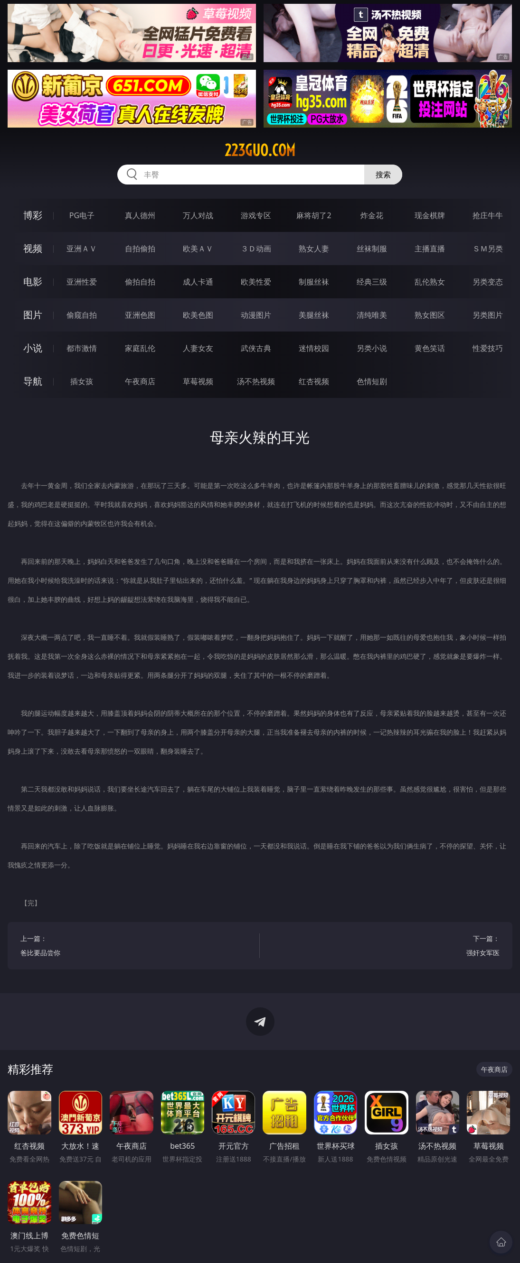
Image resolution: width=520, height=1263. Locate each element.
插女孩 (81, 381)
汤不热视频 (256, 381)
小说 (32, 347)
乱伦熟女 (430, 282)
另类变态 (488, 282)
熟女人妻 (314, 248)
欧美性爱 (256, 282)
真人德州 (140, 215)
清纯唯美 (372, 315)
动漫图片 (256, 315)
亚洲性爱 (81, 282)
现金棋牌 (430, 215)
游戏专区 (256, 215)
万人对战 (198, 215)
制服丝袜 (314, 282)
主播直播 (430, 248)
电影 (32, 281)
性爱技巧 (488, 348)
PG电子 (82, 215)
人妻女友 (198, 348)
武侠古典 (256, 348)
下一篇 (386, 947)
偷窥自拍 (81, 315)
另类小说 (372, 348)
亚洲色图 (140, 315)
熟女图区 (430, 315)
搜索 (383, 174)
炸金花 (371, 215)
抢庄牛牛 (488, 215)
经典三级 (372, 282)
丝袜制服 (372, 248)
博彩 (32, 215)
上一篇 (133, 947)
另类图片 (488, 315)
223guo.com (260, 150)
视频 (32, 248)
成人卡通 (198, 282)
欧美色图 (198, 315)
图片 (32, 314)
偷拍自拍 (140, 282)
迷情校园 (314, 348)
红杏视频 (314, 381)
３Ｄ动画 (256, 248)
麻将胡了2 (313, 215)
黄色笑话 (430, 348)
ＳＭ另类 (488, 248)
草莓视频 (198, 381)
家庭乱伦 (140, 348)
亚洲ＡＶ (81, 248)
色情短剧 (372, 381)
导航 (32, 381)
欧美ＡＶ (198, 248)
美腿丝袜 (314, 315)
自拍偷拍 (140, 248)
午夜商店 (140, 381)
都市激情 (81, 348)
